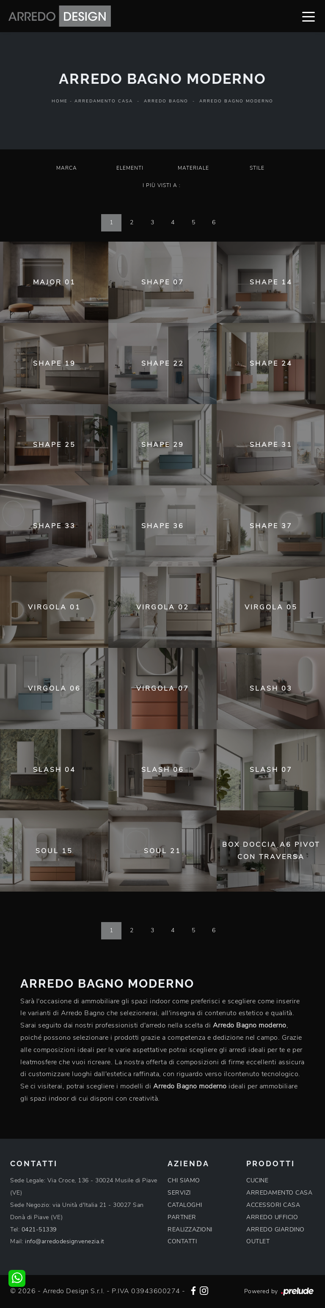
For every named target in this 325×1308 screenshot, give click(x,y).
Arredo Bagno (166, 101)
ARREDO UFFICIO (272, 1217)
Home (60, 101)
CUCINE (257, 1180)
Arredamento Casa (103, 101)
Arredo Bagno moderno (236, 101)
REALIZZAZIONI (190, 1229)
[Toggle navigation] (308, 16)
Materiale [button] (193, 168)
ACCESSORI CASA (273, 1205)
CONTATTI (182, 1241)
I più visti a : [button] (162, 185)
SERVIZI (179, 1193)
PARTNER (182, 1217)
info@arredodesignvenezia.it (65, 1241)
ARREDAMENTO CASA (279, 1193)
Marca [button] (66, 168)
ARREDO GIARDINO (275, 1229)
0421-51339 (39, 1229)
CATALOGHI (185, 1205)
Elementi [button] (129, 168)
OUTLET (258, 1241)
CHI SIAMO (184, 1180)
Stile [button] (257, 168)
